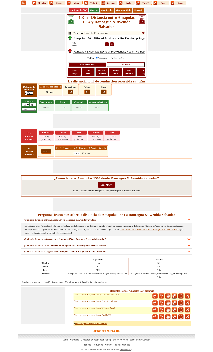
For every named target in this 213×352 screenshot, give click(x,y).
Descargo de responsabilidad (95, 339)
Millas (114, 58)
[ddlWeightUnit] (33, 104)
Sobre (65, 339)
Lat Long (143, 72)
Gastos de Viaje (123, 10)
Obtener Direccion (102, 72)
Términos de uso (119, 339)
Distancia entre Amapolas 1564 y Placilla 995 (92, 315)
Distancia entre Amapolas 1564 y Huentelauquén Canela (97, 294)
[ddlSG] (29, 109)
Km (122, 58)
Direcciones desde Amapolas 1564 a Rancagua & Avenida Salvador (150, 229)
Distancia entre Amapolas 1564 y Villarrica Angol (94, 308)
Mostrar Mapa (115, 72)
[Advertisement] (43, 32)
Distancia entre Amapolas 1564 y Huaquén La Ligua (95, 301)
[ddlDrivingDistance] (30, 93)
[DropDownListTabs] (106, 33)
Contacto (74, 339)
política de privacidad (140, 339)
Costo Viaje (88, 72)
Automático (102, 58)
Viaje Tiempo (74, 72)
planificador (107, 10)
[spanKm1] (77, 153)
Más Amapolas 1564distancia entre (91, 323)
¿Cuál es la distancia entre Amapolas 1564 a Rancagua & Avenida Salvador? (60, 220)
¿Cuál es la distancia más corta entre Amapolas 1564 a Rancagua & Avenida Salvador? (65, 239)
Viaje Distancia (129, 72)
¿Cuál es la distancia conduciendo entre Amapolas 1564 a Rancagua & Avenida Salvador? (66, 245)
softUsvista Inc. (125, 350)
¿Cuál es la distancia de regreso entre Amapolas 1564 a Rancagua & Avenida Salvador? (65, 251)
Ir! (71, 92)
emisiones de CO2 (78, 10)
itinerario (138, 10)
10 (142, 19)
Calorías (94, 10)
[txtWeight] (25, 104)
